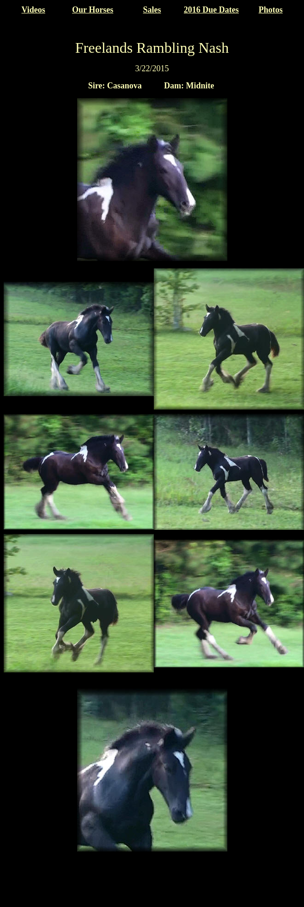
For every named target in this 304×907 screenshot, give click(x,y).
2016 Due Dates (211, 9)
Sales (152, 9)
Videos (33, 9)
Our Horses (92, 9)
